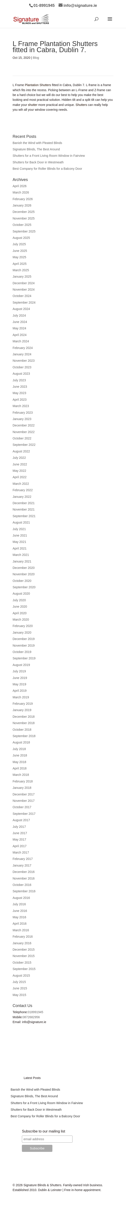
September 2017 (24, 813)
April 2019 (20, 690)
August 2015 (21, 975)
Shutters (81, 105)
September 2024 (24, 302)
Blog (36, 57)
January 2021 (22, 561)
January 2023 (22, 419)
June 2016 (20, 911)
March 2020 (21, 619)
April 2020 (20, 613)
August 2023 (21, 373)
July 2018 (19, 749)
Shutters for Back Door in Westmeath (38, 162)
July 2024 (19, 315)
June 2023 (20, 386)
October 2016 (22, 885)
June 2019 (20, 678)
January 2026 (22, 205)
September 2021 (24, 516)
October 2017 (22, 807)
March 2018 (21, 774)
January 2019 (22, 710)
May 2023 (19, 393)
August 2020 (21, 593)
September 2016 (24, 891)
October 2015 (22, 962)
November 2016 (24, 878)
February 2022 (23, 490)
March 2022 (21, 483)
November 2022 (24, 432)
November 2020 (24, 574)
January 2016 (22, 943)
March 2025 (21, 270)
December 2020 (24, 568)
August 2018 (21, 742)
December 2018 (24, 716)
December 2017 (24, 794)
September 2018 (24, 736)
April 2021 (20, 548)
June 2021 (20, 535)
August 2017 (21, 820)
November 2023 (24, 360)
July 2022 (19, 457)
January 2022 (22, 496)
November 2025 (24, 218)
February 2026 (23, 199)
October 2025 (22, 225)
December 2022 (24, 425)
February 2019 (23, 703)
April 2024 (20, 335)
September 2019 (24, 658)
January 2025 (22, 276)
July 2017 (19, 826)
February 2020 (23, 626)
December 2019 (24, 639)
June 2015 (20, 988)
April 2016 (20, 923)
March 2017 (21, 852)
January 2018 (22, 787)
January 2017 (22, 865)
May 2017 (19, 839)
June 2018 (20, 755)
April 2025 (20, 264)
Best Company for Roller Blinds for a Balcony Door (47, 168)
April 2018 (20, 768)
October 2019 (22, 652)
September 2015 (24, 969)
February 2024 (23, 348)
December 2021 (24, 503)
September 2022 (24, 444)
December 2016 (24, 872)
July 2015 (19, 982)
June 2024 (20, 322)
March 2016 (21, 930)
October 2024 (22, 296)
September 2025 (24, 231)
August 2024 (21, 309)
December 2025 (24, 212)
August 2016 (21, 898)
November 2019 (24, 645)
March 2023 (21, 406)
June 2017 (20, 833)
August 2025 (21, 238)
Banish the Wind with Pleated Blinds (37, 143)
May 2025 (19, 257)
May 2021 (19, 542)
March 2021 (21, 555)
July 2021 (19, 529)
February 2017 (23, 859)
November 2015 (24, 956)
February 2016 (23, 936)
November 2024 (24, 289)
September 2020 (24, 587)
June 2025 (20, 251)
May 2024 (19, 328)
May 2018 (19, 762)
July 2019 (19, 671)
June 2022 (20, 464)
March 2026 (21, 192)
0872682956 (31, 1017)
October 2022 (22, 438)
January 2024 (22, 354)
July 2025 (19, 244)
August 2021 (21, 522)
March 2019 (21, 697)
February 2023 (23, 412)
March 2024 (21, 341)
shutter (32, 105)
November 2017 (24, 800)
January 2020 (22, 632)
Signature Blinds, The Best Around (36, 149)
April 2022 (20, 477)
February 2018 (23, 781)
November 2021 (24, 509)
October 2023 (22, 367)
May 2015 (19, 995)
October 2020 (22, 581)
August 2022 (21, 451)
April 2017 (20, 846)
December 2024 (24, 283)
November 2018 (24, 723)
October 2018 (22, 729)
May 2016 (19, 917)
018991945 (35, 1012)
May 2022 (19, 470)
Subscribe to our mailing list (43, 1131)
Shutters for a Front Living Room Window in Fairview (49, 155)
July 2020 (19, 600)
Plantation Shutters (38, 85)
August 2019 (21, 665)
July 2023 (19, 380)
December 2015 (24, 949)
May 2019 (19, 684)
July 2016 (19, 904)
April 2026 (20, 186)
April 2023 (20, 399)
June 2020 (20, 606)
